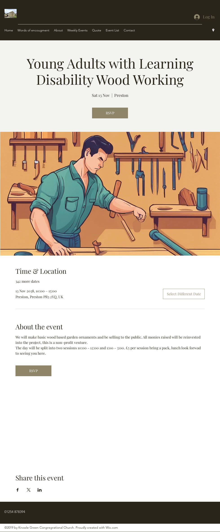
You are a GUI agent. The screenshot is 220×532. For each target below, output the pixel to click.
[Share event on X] (28, 490)
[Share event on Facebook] (17, 490)
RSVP (110, 113)
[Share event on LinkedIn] (39, 490)
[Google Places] (213, 30)
